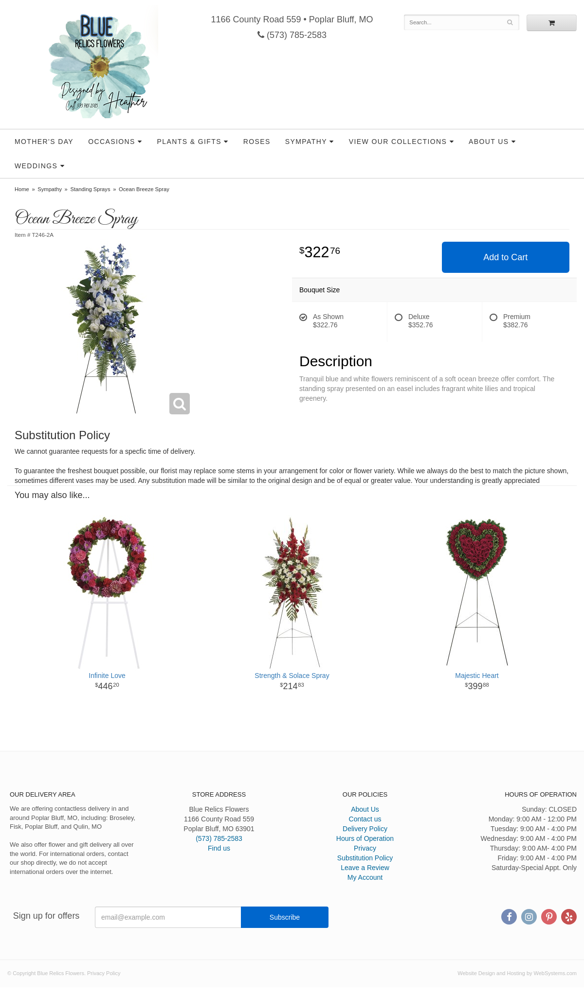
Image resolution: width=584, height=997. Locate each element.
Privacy (365, 848)
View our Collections (398, 141)
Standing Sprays (90, 189)
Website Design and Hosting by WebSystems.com (517, 973)
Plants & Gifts (189, 141)
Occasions (111, 141)
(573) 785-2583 (292, 35)
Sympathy (306, 141)
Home (22, 189)
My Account (365, 877)
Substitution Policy (365, 858)
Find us (219, 848)
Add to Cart (505, 257)
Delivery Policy (365, 829)
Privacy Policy (103, 973)
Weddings (36, 166)
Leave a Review (365, 868)
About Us (489, 141)
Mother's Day (44, 141)
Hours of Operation (365, 838)
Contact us (365, 819)
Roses (257, 141)
